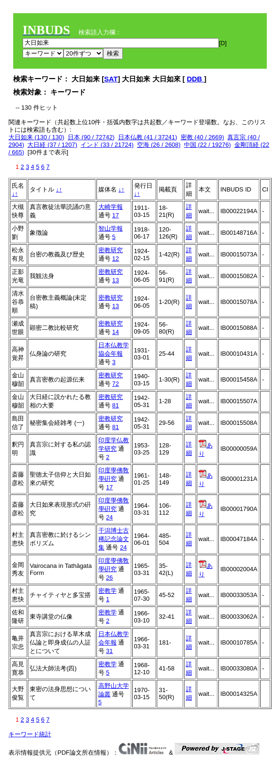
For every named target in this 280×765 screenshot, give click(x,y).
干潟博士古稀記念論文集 (113, 539)
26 (109, 577)
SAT (111, 79)
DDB (195, 79)
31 (109, 650)
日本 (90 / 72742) (91, 137)
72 (115, 383)
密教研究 (110, 250)
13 (115, 280)
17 (115, 215)
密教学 (107, 590)
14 (115, 331)
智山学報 (110, 228)
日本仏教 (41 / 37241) (147, 137)
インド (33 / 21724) (107, 144)
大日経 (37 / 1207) (52, 144)
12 (115, 258)
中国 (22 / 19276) (207, 144)
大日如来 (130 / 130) (36, 137)
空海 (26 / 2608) (159, 144)
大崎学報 (110, 206)
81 (115, 405)
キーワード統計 (29, 734)
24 (109, 517)
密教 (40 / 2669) (202, 137)
